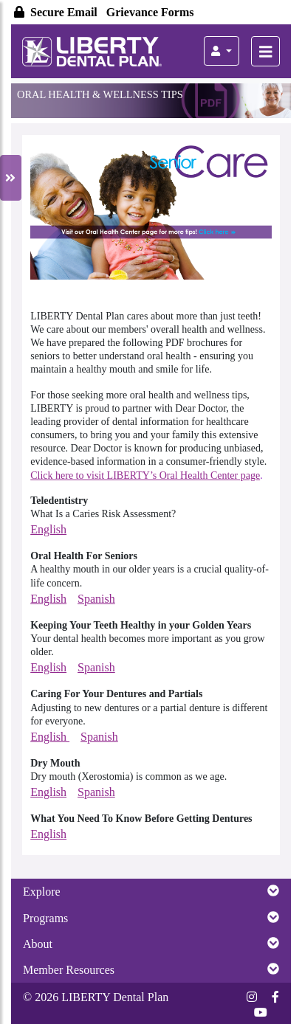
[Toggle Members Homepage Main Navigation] (265, 51)
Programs (151, 917)
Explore (151, 891)
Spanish (96, 598)
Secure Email (57, 12)
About (151, 943)
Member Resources (151, 969)
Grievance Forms (150, 12)
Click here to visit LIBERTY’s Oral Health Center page (145, 475)
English (48, 529)
